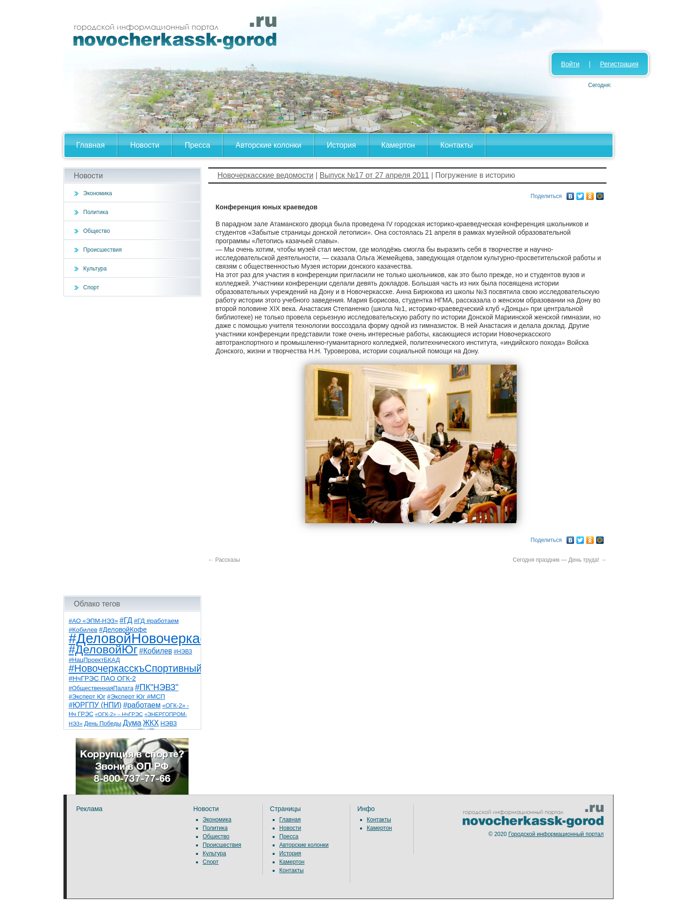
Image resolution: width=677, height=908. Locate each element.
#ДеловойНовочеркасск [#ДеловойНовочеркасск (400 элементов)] (144, 638)
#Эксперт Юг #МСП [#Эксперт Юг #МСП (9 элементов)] (136, 696)
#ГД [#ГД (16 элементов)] (125, 620)
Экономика (97, 193)
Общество (96, 231)
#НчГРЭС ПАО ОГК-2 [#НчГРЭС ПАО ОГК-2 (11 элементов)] (102, 678)
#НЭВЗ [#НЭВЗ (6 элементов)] (182, 651)
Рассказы (224, 560)
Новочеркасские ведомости (266, 175)
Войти (570, 64)
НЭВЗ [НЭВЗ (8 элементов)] (168, 723)
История (341, 145)
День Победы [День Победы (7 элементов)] (102, 723)
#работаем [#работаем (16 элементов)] (142, 705)
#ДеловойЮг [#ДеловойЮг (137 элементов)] (103, 649)
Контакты (457, 145)
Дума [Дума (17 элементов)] (132, 722)
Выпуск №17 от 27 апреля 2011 (374, 175)
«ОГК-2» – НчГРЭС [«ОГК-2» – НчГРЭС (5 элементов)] (119, 714)
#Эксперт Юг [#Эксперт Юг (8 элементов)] (87, 696)
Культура (95, 268)
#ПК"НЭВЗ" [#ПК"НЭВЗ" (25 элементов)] (156, 687)
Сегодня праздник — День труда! (559, 560)
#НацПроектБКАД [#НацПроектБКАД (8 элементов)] (94, 659)
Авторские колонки (268, 145)
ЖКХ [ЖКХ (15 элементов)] (151, 723)
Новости (144, 145)
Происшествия (102, 250)
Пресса (197, 145)
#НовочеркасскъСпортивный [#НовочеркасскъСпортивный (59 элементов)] (135, 668)
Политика (95, 212)
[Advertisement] (132, 446)
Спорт (91, 287)
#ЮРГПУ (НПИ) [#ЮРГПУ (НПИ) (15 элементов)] (95, 705)
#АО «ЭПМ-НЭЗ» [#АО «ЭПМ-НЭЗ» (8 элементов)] (93, 620)
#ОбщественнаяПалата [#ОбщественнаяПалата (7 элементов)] (101, 688)
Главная (90, 145)
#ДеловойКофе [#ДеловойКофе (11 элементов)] (123, 629)
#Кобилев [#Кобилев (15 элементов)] (155, 651)
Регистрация (619, 64)
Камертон (398, 145)
